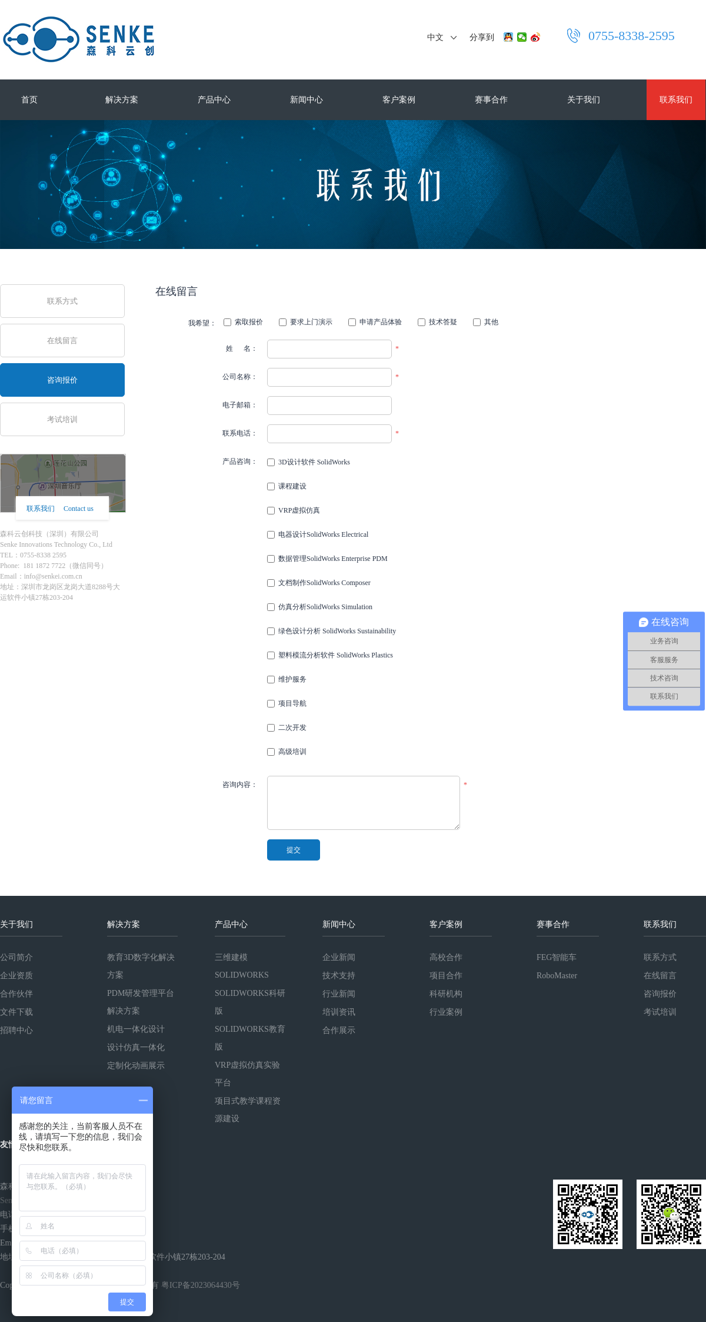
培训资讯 (338, 1012)
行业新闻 (338, 993)
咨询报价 (62, 380)
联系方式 (62, 301)
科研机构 (445, 993)
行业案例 (445, 1012)
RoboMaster (557, 975)
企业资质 (16, 975)
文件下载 (16, 1012)
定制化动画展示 (136, 1065)
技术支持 (338, 975)
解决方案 (121, 99)
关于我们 (583, 99)
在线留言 (62, 340)
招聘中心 (16, 1030)
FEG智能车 (557, 957)
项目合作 (445, 975)
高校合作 (445, 957)
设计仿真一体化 (136, 1047)
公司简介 (16, 957)
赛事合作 (491, 99)
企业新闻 (338, 957)
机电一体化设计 (136, 1029)
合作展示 (338, 1030)
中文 (435, 37)
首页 (29, 99)
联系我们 (676, 99)
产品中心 (214, 99)
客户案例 (398, 99)
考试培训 (62, 419)
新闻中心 (306, 99)
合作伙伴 (16, 993)
